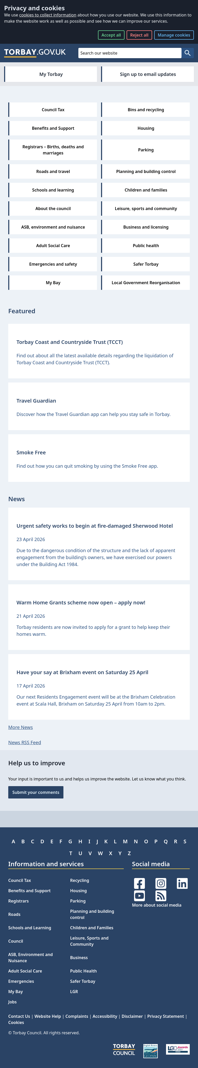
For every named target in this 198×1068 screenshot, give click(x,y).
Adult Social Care (25, 971)
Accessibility (105, 1016)
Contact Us (19, 1016)
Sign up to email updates (148, 74)
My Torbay (51, 74)
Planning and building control (92, 914)
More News (20, 727)
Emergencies (21, 981)
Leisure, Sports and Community (89, 941)
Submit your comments (35, 792)
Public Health (83, 971)
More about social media (157, 905)
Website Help (48, 1016)
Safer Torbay (82, 981)
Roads (14, 914)
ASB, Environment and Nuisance (30, 957)
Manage (174, 35)
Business (79, 957)
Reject (139, 35)
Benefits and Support (29, 890)
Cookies (16, 1022)
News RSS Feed (24, 742)
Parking (78, 901)
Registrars (18, 901)
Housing (78, 890)
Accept (111, 35)
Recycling (79, 880)
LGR (74, 991)
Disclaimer (132, 1016)
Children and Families (91, 928)
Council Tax (19, 880)
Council (15, 941)
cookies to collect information (47, 15)
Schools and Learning (29, 928)
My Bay (15, 991)
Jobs (12, 1002)
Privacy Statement (165, 1016)
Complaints (76, 1016)
